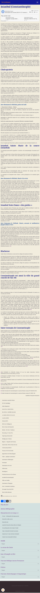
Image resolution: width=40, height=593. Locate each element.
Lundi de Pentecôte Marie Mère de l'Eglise (11, 525)
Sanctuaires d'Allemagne (7, 459)
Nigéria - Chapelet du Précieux (9, 441)
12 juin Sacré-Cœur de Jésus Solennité (10, 534)
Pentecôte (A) (5, 522)
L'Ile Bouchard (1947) (6, 447)
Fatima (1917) (5, 421)
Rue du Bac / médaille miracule (9, 412)
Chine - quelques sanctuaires (8, 456)
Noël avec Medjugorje (7, 424)
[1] (36, 142)
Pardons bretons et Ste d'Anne (9, 474)
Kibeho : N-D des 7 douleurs (8, 430)
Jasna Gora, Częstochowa (7, 409)
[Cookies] (3, 590)
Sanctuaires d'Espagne (7, 483)
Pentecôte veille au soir (7, 519)
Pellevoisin (4, 468)
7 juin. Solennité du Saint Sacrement (10, 531)
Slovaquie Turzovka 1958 (7, 489)
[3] (10, 246)
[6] (32, 358)
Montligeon (4, 471)
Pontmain (4, 462)
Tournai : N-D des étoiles (7, 450)
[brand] (6, 2)
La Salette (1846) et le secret (8, 415)
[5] (1, 346)
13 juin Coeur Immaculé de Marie (9, 537)
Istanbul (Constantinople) (8, 477)
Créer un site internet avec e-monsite (20, 585)
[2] (21, 202)
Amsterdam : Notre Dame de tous (9, 444)
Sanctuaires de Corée (7, 465)
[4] (1, 383)
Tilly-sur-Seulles (6, 480)
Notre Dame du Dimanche (8, 426)
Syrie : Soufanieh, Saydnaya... (8, 486)
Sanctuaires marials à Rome (8, 400)
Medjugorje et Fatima (7, 438)
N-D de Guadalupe (6, 403)
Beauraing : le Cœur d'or (7, 432)
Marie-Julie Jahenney (7, 492)
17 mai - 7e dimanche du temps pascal (10, 516)
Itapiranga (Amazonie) (7, 435)
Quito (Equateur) (6, 406)
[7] (27, 366)
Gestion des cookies (20, 591)
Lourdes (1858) (5, 418)
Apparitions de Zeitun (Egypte (9, 453)
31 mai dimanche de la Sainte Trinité (10, 528)
